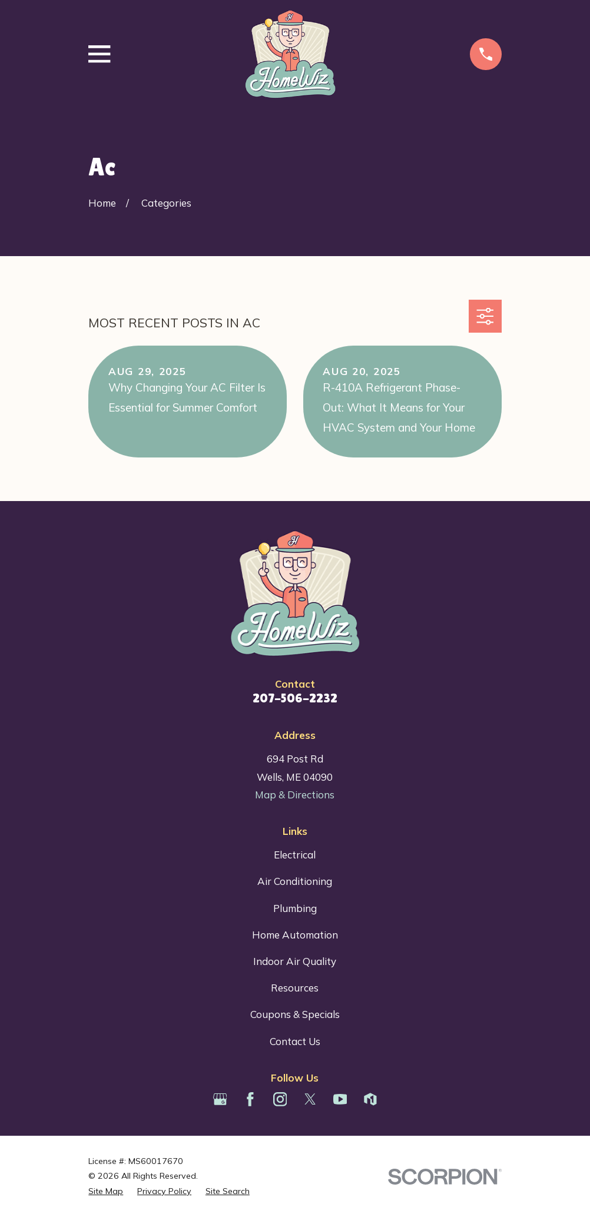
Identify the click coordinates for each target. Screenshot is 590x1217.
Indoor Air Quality (294, 961)
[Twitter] (310, 1099)
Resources (295, 987)
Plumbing (295, 908)
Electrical (295, 854)
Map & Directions (294, 794)
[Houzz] (370, 1099)
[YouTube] (340, 1099)
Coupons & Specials (295, 1014)
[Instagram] (280, 1099)
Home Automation (295, 934)
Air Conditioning (294, 881)
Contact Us (295, 1041)
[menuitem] (105, 1191)
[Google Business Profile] (220, 1099)
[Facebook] (250, 1099)
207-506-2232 (295, 698)
